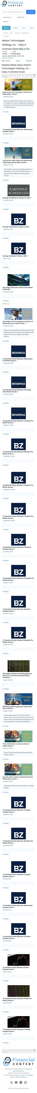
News (11, 33)
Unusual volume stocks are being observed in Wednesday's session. (18, 778)
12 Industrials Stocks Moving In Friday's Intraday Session (16, 968)
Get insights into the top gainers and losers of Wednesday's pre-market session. (18, 322)
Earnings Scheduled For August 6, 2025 (16, 227)
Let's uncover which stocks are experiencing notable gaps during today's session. (17, 161)
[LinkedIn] (21, 1083)
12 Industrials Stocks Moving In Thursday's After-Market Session (17, 391)
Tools (31, 28)
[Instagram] (25, 1083)
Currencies (17, 33)
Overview (6, 33)
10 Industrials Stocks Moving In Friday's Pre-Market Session (17, 999)
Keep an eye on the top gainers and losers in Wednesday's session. (17, 93)
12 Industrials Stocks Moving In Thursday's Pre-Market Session (18, 579)
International (25, 33)
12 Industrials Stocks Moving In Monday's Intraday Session (16, 610)
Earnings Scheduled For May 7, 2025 (15, 256)
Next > (34, 76)
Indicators (5, 21)
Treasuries (6, 36)
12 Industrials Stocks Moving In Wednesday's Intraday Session (18, 130)
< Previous (5, 76)
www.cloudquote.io (18, 1071)
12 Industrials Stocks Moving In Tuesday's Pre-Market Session (18, 422)
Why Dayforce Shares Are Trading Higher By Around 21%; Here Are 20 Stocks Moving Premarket (17, 675)
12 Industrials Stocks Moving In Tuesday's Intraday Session (17, 811)
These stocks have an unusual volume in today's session (16, 745)
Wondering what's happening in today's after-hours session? (17, 707)
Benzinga (6, 142)
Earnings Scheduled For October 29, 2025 (17, 198)
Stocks (15, 28)
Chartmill (6, 111)
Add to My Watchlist (7, 58)
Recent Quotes (7, 17)
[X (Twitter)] (12, 1083)
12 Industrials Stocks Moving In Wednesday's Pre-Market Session (18, 360)
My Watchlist (20, 17)
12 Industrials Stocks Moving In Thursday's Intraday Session (17, 548)
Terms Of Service (21, 1077)
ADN (26, 48)
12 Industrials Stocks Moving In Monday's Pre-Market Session (18, 453)
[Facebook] (16, 1083)
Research (29, 61)
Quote (8, 61)
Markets (6, 28)
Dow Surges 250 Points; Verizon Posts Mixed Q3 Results (18, 288)
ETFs (23, 28)
